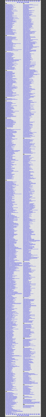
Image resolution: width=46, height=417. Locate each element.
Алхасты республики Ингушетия (9, 368)
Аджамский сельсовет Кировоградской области (10, 81)
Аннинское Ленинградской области (27, 91)
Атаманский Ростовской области (26, 307)
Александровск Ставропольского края (9, 238)
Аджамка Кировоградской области (9, 80)
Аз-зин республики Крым (8, 109)
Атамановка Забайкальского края (27, 302)
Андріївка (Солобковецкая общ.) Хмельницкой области (29, 70)
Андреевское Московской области (27, 49)
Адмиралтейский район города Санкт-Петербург (10, 88)
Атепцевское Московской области (27, 309)
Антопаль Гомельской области (26, 119)
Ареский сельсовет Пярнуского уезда (27, 181)
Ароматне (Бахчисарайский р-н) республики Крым (28, 203)
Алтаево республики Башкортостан (9, 350)
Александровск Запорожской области (9, 235)
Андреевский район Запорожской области (27, 44)
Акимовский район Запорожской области (10, 139)
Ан (27, 1)
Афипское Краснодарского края (26, 344)
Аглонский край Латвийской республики (9, 64)
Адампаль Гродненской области (9, 76)
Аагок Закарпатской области (8, 4)
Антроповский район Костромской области (28, 127)
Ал (22, 1)
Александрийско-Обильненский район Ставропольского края (12, 217)
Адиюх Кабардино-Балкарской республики (10, 85)
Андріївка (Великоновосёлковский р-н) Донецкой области (29, 64)
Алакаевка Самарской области (8, 188)
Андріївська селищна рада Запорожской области (28, 72)
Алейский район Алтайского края (9, 214)
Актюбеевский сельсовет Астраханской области (10, 164)
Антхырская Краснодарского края (27, 129)
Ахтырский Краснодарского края (26, 364)
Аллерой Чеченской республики (9, 328)
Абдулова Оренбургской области (9, 20)
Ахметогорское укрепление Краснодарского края (28, 353)
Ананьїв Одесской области (26, 11)
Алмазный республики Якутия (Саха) (9, 331)
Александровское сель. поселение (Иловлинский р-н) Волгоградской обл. (13, 263)
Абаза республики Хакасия (8, 10)
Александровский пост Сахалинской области (10, 249)
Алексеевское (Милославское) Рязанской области (11, 291)
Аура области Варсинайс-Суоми (26, 330)
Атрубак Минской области (26, 319)
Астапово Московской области (26, 285)
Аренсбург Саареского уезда (26, 180)
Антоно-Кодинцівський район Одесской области (28, 114)
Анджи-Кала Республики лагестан (27, 27)
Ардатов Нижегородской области (26, 172)
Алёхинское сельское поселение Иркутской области (11, 308)
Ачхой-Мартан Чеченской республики (27, 381)
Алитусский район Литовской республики (10, 317)
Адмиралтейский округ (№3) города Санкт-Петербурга (11, 87)
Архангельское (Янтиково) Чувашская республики (28, 239)
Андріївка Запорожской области (26, 67)
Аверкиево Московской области (9, 42)
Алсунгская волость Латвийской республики (10, 349)
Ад (12, 1)
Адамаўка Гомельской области (8, 74)
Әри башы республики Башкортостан (27, 407)
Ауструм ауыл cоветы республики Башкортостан (28, 332)
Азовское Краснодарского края (8, 115)
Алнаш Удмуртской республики (8, 340)
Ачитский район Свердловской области (27, 379)
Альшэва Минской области (8, 389)
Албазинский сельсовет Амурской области (10, 201)
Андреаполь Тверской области (26, 28)
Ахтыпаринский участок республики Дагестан (28, 362)
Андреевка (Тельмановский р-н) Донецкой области (28, 33)
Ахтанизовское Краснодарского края (27, 355)
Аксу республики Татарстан (8, 155)
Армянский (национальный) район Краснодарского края (29, 200)
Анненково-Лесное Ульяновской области (27, 88)
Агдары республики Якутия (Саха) (9, 58)
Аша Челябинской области (26, 385)
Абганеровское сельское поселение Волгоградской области (12, 18)
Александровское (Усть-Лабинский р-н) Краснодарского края (12, 260)
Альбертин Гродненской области (9, 372)
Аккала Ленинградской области (9, 140)
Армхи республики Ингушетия (26, 198)
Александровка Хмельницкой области (9, 232)
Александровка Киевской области (9, 228)
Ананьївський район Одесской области (27, 12)
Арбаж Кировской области (26, 161)
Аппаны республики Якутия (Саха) (27, 145)
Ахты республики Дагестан (26, 360)
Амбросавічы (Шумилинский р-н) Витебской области (11, 396)
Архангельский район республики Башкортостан (28, 232)
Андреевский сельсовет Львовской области (28, 48)
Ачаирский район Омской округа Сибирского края (28, 373)
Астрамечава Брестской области (26, 291)
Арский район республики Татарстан (27, 215)
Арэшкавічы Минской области (26, 260)
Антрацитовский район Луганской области (27, 126)
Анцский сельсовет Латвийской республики (28, 133)
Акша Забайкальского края (8, 172)
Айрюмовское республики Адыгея (9, 125)
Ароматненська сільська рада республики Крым (28, 205)
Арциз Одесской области (26, 249)
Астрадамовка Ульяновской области (27, 290)
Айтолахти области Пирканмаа (8, 126)
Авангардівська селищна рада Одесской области (11, 37)
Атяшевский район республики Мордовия (27, 322)
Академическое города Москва (8, 130)
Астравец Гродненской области (26, 288)
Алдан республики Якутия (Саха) (9, 208)
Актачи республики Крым (8, 161)
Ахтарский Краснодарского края (26, 356)
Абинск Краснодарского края (8, 22)
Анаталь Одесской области (26, 16)
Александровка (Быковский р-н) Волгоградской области (11, 223)
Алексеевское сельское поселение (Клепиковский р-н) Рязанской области (13, 293)
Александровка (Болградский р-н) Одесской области (11, 230)
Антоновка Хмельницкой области (26, 111)
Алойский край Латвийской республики (9, 345)
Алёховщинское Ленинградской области (10, 309)
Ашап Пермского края (25, 387)
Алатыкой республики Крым (8, 196)
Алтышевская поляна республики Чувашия (10, 359)
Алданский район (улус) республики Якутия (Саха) (11, 210)
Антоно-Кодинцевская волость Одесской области (28, 113)
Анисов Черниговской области (26, 84)
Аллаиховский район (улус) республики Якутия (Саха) (11, 324)
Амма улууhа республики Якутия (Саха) (9, 406)
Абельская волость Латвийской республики (10, 21)
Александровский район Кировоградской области (11, 252)
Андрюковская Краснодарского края (27, 61)
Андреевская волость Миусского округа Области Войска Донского (30, 39)
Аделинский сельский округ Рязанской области (10, 78)
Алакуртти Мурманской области (9, 189)
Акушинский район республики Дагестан (10, 168)
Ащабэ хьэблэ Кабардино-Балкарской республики (28, 394)
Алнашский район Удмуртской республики (10, 342)
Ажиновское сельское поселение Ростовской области (11, 99)
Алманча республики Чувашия (8, 333)
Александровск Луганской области (9, 236)
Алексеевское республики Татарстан (9, 290)
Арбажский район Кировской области (27, 162)
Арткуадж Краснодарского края (26, 222)
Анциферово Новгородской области (27, 131)
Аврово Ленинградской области (9, 47)
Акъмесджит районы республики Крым (9, 176)
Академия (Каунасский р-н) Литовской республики (11, 131)
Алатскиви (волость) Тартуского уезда (9, 195)
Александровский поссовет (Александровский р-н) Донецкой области (13, 248)
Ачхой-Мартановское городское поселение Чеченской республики (30, 382)
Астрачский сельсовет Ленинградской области (28, 293)
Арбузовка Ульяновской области (26, 164)
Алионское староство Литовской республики (10, 316)
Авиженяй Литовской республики (9, 44)
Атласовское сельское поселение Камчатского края (29, 314)
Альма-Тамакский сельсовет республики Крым (10, 378)
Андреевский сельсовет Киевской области (28, 47)
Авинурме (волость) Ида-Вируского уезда (10, 45)
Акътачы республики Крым (8, 178)
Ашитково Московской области (26, 390)
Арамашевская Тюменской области (27, 155)
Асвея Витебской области (26, 264)
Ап (29, 1)
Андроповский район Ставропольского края (28, 58)
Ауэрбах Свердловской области (26, 337)
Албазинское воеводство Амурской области (10, 202)
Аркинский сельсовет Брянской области (27, 192)
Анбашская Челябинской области (27, 17)
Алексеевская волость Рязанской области (10, 281)
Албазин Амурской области (8, 200)
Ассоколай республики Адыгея (26, 284)
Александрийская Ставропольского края (10, 215)
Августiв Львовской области (8, 40)
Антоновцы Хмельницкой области (27, 112)
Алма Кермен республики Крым (9, 332)
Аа (6, 1)
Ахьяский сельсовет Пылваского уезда (27, 369)
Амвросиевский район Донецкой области (10, 399)
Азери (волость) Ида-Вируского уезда (9, 108)
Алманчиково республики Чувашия (9, 334)
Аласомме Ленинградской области (9, 194)
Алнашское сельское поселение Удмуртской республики (11, 343)
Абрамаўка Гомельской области (9, 26)
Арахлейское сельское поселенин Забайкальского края (29, 160)
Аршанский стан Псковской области (27, 253)
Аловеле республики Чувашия (8, 344)
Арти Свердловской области (26, 221)
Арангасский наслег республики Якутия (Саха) (28, 157)
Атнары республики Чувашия (26, 316)
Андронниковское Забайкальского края (27, 57)
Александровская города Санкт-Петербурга (10, 239)
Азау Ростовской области (8, 104)
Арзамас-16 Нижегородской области (27, 184)
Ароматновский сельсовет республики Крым (28, 206)
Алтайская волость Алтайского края (9, 351)
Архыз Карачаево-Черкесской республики (27, 248)
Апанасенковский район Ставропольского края (28, 139)
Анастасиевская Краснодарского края (27, 13)
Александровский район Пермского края (10, 253)
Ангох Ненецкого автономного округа (27, 21)
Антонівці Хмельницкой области (26, 118)
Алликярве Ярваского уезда (8, 329)
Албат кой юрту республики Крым (9, 203)
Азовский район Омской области (9, 114)
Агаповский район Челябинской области (10, 54)
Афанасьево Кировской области (26, 339)
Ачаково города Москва (25, 375)
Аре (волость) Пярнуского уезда (26, 179)
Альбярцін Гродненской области (9, 374)
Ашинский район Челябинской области (27, 389)
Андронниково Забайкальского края (27, 55)
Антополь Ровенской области (26, 121)
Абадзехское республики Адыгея (9, 9)
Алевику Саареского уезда (8, 213)
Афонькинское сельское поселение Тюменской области (29, 345)
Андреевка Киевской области (26, 34)
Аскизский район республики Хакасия (27, 271)
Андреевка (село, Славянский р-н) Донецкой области (29, 32)
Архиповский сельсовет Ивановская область (28, 243)
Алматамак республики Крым (8, 336)
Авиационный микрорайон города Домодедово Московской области (13, 43)
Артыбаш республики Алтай (26, 225)
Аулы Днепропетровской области (26, 329)
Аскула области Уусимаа (26, 273)
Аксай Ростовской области (8, 147)
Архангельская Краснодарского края (27, 230)
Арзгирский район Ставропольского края (27, 186)
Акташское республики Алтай (8, 163)
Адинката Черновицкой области (9, 84)
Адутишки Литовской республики (9, 91)
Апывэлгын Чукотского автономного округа (28, 153)
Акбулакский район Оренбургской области (10, 135)
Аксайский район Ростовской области (9, 148)
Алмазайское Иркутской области (9, 330)
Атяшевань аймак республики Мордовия (27, 321)
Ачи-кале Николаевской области (26, 376)
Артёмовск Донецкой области (26, 217)
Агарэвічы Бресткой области (8, 56)
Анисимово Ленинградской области (27, 82)
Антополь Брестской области (26, 120)
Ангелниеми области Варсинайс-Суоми (27, 20)
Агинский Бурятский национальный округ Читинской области (12, 60)
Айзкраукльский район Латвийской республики (10, 122)
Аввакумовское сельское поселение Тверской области (11, 39)
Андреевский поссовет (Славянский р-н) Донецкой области (29, 41)
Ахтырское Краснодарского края (26, 365)
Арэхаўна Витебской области (26, 259)
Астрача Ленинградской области (26, 292)
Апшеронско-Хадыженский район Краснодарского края (29, 152)
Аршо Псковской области (26, 252)
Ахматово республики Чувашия (26, 350)
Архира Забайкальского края (26, 245)
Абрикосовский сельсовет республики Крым (10, 29)
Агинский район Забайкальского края (9, 61)
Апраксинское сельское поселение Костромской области (29, 146)
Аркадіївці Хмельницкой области (26, 190)
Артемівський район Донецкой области (27, 216)
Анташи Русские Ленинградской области (27, 100)
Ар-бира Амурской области (26, 163)
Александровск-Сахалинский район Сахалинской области (12, 267)
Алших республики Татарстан (8, 369)
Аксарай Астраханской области (9, 149)
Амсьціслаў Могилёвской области (9, 408)
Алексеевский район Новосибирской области (10, 286)
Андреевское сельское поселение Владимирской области (29, 50)
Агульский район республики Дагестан (9, 69)
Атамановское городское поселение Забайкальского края (29, 305)
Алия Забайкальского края (8, 318)
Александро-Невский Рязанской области (10, 269)
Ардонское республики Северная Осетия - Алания (28, 178)
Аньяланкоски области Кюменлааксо (27, 137)
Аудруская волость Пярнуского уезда (27, 325)
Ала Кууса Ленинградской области (9, 190)
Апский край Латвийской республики (27, 148)
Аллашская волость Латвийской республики (10, 327)
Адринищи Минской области (8, 90)
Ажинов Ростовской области (8, 98)
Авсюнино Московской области (8, 48)
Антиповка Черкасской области (26, 105)
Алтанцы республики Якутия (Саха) (9, 356)
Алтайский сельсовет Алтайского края (9, 353)
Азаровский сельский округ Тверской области (10, 103)
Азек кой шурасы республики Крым (9, 106)
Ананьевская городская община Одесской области (28, 10)
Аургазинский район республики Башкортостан (28, 331)
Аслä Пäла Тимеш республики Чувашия (27, 278)
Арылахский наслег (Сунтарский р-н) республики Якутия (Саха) (30, 258)
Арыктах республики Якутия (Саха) (27, 255)
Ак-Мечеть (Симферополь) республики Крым (10, 144)
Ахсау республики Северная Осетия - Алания (28, 354)
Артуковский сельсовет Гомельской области (28, 223)
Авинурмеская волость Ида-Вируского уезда (10, 46)
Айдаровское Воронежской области (9, 120)
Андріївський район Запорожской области (27, 76)
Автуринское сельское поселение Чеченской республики (11, 50)
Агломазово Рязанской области (9, 63)
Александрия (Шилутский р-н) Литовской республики (11, 220)
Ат (34, 1)
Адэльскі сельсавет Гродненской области (10, 96)
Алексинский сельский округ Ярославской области (11, 297)
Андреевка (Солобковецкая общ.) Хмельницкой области (29, 37)
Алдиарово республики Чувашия (9, 211)
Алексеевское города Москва (8, 289)
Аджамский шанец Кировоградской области (10, 82)
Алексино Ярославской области (9, 296)
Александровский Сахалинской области (9, 245)
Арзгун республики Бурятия (26, 187)
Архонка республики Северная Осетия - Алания (28, 246)
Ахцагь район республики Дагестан (27, 366)
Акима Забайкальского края (8, 137)
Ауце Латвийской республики (26, 335)
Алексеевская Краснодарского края (9, 280)
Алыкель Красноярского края (8, 370)
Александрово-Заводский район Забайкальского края (11, 234)
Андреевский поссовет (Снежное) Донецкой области (29, 42)
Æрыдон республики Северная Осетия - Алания (28, 405)
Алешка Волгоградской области (9, 304)
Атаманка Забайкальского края (26, 301)
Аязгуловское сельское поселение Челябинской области (29, 399)
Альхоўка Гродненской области (9, 385)
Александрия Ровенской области (9, 221)
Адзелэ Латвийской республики (9, 83)
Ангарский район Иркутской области (27, 18)
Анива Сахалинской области (26, 80)
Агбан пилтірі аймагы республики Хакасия (10, 57)
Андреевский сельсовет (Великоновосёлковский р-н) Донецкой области (31, 46)
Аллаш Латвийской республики (8, 326)
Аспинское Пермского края (26, 282)
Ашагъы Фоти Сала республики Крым (27, 386)
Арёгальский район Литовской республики (28, 182)
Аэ (24, 2)
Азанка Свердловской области (8, 102)
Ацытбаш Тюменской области (26, 370)
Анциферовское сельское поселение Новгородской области (30, 132)
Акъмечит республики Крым (8, 177)
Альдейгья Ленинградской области (9, 375)
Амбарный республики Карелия (9, 394)
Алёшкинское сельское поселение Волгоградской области (12, 313)
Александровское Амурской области (9, 258)
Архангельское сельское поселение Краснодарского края (29, 241)
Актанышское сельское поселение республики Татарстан (11, 160)
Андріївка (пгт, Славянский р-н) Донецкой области (28, 65)
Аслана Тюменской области (26, 276)
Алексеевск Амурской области (8, 279)
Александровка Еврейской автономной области (10, 227)
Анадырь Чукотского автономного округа (27, 7)
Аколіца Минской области (8, 146)
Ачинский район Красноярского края (27, 378)
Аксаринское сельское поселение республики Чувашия (11, 151)
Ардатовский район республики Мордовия (27, 175)
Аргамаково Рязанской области (26, 165)
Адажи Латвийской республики (8, 72)
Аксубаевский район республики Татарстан (10, 156)
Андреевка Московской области (26, 35)
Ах (17, 2)
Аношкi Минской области (26, 99)
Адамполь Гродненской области (9, 77)
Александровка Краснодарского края (9, 229)
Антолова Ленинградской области (27, 107)
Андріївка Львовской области (26, 68)
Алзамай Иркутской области (8, 319)
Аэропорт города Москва (26, 396)
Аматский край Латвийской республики (9, 393)
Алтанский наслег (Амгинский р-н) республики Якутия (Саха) (12, 355)
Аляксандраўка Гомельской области (9, 390)
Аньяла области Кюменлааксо (26, 136)
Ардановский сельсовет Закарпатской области (28, 171)
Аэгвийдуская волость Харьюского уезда (27, 397)
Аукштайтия (24, 328)
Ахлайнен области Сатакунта (26, 349)
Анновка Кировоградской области (27, 92)
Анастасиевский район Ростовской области (28, 14)
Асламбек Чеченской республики (26, 275)
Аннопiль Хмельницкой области (26, 98)
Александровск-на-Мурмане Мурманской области (11, 257)
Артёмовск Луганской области (26, 218)
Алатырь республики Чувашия (8, 198)
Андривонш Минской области (26, 52)
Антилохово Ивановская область (26, 103)
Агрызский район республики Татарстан (9, 68)
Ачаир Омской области (25, 372)
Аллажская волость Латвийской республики (10, 323)
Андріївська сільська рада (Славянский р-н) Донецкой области (30, 74)
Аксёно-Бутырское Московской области (9, 152)
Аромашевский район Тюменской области (27, 211)
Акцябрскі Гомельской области (8, 169)
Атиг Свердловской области (26, 310)
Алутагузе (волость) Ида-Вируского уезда (10, 363)
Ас (32, 1)
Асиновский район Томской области (27, 268)
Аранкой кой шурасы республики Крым (27, 158)
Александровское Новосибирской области (10, 266)
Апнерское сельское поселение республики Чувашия (29, 143)
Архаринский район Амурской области (27, 242)
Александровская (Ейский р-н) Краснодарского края (11, 240)
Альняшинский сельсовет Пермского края (10, 383)
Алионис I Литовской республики (9, 315)
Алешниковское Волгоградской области (9, 306)
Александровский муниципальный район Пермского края (11, 247)
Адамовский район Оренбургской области (10, 75)
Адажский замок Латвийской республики (10, 73)
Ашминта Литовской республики (26, 391)
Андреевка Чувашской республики (27, 38)
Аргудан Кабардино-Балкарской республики (28, 169)
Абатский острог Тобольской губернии (9, 13)
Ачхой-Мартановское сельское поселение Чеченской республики (30, 383)
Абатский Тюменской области (8, 14)
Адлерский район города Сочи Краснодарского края (11, 86)
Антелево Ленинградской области (27, 101)
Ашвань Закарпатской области (26, 388)
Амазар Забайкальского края (8, 392)
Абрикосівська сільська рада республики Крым (10, 30)
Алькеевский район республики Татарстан (10, 376)
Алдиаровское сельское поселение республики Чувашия (11, 212)
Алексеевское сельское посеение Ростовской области (11, 292)
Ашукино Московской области (26, 393)
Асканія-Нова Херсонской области (27, 270)
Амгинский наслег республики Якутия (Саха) (10, 403)
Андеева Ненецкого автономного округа (27, 26)
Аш (22, 2)
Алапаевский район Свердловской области (10, 193)
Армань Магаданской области (26, 195)
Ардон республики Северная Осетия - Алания (28, 177)
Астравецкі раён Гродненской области (27, 289)
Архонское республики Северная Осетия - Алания (28, 247)
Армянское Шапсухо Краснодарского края (27, 201)
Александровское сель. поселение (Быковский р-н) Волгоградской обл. (13, 262)
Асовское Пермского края (26, 280)
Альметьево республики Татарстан (9, 380)
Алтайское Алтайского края (8, 354)
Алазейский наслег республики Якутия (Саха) (10, 186)
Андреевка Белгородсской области (27, 29)
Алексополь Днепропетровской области (9, 298)
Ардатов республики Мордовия (26, 173)
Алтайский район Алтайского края (9, 352)
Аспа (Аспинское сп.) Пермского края (27, 281)
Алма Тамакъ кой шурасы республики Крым (10, 339)
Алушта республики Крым (8, 364)
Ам (24, 1)
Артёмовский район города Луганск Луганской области (29, 219)
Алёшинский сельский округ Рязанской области (10, 311)
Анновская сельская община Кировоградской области (29, 93)
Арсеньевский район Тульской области (27, 214)
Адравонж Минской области (8, 89)
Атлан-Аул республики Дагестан (26, 313)
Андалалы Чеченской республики (27, 22)
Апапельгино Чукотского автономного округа (28, 140)
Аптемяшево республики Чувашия (27, 149)
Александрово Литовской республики (9, 233)
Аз (16, 1)
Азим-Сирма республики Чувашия (9, 110)
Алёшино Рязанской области (8, 310)
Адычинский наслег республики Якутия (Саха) (10, 95)
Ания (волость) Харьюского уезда (27, 85)
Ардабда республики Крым (26, 170)
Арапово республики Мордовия (26, 159)
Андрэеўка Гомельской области (26, 60)
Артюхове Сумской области (26, 227)
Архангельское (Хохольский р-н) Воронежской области (29, 234)
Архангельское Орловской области (27, 237)
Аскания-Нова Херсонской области (27, 269)
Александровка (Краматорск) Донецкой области (10, 226)
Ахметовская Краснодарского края (27, 352)
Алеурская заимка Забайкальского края (9, 301)
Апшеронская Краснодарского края (27, 150)
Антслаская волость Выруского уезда (27, 128)
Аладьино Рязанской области (8, 185)
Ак (20, 1)
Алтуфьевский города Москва (8, 357)
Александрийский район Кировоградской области (11, 216)
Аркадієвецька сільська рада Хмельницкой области (29, 191)
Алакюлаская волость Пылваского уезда (10, 191)
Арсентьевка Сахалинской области (27, 213)
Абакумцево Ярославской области (9, 12)
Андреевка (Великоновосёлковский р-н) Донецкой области (29, 31)
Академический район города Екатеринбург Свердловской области (13, 129)
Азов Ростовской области (8, 113)
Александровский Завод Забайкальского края (10, 246)
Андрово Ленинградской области (26, 54)
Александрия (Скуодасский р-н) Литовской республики (11, 219)
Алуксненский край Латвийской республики (10, 361)
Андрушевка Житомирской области (27, 59)
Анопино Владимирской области (26, 97)
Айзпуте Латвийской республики (9, 123)
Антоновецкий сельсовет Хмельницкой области (28, 108)
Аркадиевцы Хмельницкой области (27, 189)
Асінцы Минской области (26, 296)
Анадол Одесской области (26, 5)
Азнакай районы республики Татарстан (9, 112)
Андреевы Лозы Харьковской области (27, 51)
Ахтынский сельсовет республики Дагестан (28, 361)
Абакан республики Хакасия (8, 11)
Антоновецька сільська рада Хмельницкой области (29, 109)
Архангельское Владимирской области (27, 233)
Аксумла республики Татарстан (9, 157)
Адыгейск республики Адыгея (8, 94)
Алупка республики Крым (8, 362)
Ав (8, 1)
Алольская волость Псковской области (9, 346)
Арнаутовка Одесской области (26, 202)
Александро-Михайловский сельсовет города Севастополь (12, 268)
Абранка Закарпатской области (9, 27)
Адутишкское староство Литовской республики (10, 92)
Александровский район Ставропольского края (10, 254)
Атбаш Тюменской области (26, 308)
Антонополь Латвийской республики (27, 115)
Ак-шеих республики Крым (8, 173)
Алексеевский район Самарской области (10, 288)
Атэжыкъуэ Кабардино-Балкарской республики (28, 320)
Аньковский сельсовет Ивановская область (28, 135)
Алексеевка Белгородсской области (9, 273)
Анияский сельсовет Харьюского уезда (27, 86)
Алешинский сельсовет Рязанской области (10, 302)
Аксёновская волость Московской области (10, 153)
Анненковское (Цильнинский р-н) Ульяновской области (29, 89)
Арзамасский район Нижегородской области (28, 185)
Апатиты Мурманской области (26, 142)
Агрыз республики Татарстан (8, 66)
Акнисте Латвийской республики (9, 145)
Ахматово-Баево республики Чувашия (27, 351)
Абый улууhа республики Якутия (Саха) (9, 33)
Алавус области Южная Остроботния (9, 183)
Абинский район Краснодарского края (9, 23)
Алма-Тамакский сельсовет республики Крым (10, 338)
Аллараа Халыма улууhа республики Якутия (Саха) (11, 325)
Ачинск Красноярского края (26, 377)
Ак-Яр (6, 179)
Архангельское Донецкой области (27, 235)
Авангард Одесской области (8, 36)
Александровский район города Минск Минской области (11, 251)
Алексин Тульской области (8, 295)
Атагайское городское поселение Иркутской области (29, 299)
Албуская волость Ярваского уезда (9, 205)
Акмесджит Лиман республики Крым (9, 143)
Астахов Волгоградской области (26, 287)
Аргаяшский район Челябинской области (27, 168)
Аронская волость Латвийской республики (28, 212)
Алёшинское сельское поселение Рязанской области (11, 312)
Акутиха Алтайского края (8, 167)
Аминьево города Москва (8, 405)
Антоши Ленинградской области (26, 123)
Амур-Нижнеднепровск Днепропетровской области (11, 410)
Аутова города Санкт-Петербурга (26, 333)
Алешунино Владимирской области (9, 307)
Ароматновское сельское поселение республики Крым (29, 207)
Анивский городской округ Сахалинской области (28, 81)
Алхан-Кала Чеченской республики (9, 365)
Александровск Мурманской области (9, 237)
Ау (36, 1)
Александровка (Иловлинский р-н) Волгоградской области (12, 224)
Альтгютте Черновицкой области (9, 384)
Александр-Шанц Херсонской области (9, 272)
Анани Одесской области (26, 8)
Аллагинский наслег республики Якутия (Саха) (10, 322)
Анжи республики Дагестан (26, 78)
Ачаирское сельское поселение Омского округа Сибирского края (30, 374)
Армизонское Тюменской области (27, 197)
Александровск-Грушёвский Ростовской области (10, 243)
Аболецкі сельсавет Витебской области (9, 25)
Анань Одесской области (26, 9)
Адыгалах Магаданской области (9, 93)
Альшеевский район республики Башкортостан (10, 386)
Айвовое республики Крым (8, 119)
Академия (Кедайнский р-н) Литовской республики (11, 132)
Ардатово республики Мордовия (26, 174)
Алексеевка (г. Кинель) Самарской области (10, 276)
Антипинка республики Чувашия (26, 104)
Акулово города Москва (8, 165)
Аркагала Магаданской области (26, 188)
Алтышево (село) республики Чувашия (9, 358)
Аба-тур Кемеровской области (8, 16)
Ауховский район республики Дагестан (27, 334)
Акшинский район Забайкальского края (9, 174)
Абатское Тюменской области (8, 15)
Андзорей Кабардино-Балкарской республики (28, 23)
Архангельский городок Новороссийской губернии (28, 231)
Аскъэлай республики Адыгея (26, 274)
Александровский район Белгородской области (10, 250)
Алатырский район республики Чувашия (10, 197)
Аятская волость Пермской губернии (27, 400)
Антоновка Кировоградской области (27, 110)
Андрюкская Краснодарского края (27, 62)
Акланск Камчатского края (8, 141)
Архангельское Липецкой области (27, 236)
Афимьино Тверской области (26, 341)
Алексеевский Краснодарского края (9, 283)
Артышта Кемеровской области (26, 226)
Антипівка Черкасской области (26, 106)
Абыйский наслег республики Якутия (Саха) (10, 32)
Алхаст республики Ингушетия (8, 367)
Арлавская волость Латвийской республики (28, 194)
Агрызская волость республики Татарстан (10, 67)
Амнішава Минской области (8, 407)
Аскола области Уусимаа (26, 272)
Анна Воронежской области (26, 87)
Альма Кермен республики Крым (9, 377)
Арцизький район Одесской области (27, 250)
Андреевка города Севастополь (26, 30)
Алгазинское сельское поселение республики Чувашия (11, 207)
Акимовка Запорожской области (9, 138)
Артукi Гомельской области (26, 224)
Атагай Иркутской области (26, 298)
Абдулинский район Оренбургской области (10, 19)
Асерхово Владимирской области (27, 265)
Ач (19, 2)
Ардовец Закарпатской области (26, 176)
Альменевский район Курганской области (10, 379)
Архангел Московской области (26, 228)
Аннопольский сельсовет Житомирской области (28, 96)
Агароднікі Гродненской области (9, 55)
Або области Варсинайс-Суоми (8, 24)
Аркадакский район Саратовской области (27, 193)
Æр (28, 2)
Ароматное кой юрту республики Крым (27, 209)
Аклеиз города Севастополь (8, 142)
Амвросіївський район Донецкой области (10, 400)
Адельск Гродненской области (8, 79)
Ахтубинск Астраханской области (27, 358)
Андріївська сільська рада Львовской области (28, 75)
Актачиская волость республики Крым (9, 162)
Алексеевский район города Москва (9, 285)
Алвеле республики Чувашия (8, 206)
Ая (26, 2)
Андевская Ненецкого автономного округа (27, 24)
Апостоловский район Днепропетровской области (28, 144)
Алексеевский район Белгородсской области (10, 284)
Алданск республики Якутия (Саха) (9, 209)
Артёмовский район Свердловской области (28, 220)
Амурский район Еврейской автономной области (10, 412)
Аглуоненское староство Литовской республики (10, 65)
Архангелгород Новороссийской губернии (27, 229)
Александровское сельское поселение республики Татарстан (12, 264)
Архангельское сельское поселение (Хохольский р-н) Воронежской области (31, 240)
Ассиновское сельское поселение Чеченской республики (29, 283)
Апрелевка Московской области (26, 147)
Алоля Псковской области (8, 347)
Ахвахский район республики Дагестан (27, 348)
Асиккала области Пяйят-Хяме (26, 267)
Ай (18, 1)
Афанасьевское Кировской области (27, 340)
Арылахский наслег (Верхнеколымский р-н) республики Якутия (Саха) (31, 257)
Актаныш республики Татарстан (9, 158)
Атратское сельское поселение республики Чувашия (29, 318)
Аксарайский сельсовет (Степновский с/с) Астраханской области (12, 150)
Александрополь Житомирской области (9, 271)
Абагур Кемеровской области (8, 7)
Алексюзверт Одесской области (9, 300)
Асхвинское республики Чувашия (26, 294)
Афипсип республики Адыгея (26, 342)
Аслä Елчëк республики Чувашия (26, 277)
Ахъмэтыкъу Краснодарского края (27, 367)
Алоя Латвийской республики (8, 348)
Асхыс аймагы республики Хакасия (27, 295)
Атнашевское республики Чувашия (27, 317)
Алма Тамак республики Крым (8, 337)
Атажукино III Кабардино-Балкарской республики (28, 300)
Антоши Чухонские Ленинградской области (28, 124)
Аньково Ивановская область (26, 134)
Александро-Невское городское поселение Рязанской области (12, 270)
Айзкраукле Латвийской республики (9, 121)
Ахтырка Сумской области (26, 363)
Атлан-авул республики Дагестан (26, 312)
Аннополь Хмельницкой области (26, 95)
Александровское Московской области (9, 261)
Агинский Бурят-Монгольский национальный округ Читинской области (13, 59)
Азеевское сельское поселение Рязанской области (11, 105)
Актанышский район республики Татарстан (10, 159)
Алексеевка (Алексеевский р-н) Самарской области (11, 275)
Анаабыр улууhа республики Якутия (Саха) (28, 4)
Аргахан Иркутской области (26, 166)
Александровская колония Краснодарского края (10, 241)
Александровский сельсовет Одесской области (10, 256)
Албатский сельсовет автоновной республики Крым (11, 204)
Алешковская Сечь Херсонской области (9, 305)
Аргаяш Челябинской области (26, 167)
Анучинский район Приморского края (27, 130)
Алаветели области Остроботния (9, 182)
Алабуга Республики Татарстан (8, 181)
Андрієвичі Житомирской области (27, 77)
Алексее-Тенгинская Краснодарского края (10, 294)
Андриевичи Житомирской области (27, 53)
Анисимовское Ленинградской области (27, 83)
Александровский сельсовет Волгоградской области (11, 255)
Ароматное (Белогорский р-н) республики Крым (28, 208)
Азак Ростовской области (8, 101)
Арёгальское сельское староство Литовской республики (29, 183)
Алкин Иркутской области (8, 320)
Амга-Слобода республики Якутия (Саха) (10, 401)
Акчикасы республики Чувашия (9, 171)
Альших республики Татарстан (8, 387)
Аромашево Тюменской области (26, 210)
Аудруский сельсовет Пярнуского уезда (27, 326)
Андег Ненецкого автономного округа (27, 25)
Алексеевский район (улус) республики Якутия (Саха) (11, 287)
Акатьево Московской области (8, 133)
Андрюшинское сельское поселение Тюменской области (29, 63)
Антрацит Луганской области (26, 125)
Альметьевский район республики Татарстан (10, 381)
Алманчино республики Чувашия (9, 335)
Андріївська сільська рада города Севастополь (28, 73)
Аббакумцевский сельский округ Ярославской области (11, 17)
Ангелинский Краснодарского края (27, 19)
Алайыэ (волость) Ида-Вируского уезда (9, 187)
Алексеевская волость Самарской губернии (10, 282)
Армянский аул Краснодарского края (27, 199)
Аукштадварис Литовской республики (27, 327)
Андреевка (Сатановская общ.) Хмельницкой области (29, 36)
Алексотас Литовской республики (9, 299)
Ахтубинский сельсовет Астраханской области (28, 359)
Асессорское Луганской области (26, 266)
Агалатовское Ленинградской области (9, 53)
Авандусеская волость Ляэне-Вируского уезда (10, 38)
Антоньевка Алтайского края (26, 116)
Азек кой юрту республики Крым (9, 107)
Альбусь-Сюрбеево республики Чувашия (10, 373)
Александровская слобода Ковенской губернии (10, 242)
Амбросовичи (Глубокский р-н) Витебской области (11, 397)
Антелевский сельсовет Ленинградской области (28, 102)
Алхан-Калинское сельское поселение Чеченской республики (12, 366)
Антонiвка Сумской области (26, 117)
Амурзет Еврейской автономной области (10, 409)
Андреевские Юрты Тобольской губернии (27, 40)
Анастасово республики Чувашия (27, 15)
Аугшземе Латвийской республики (27, 324)
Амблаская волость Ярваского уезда (9, 395)
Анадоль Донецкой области (26, 6)
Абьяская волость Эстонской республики (10, 34)
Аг (10, 1)
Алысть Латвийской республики (9, 371)
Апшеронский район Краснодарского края (27, 151)
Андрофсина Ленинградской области (27, 56)
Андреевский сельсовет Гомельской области (28, 45)
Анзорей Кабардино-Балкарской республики (28, 79)
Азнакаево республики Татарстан (9, 111)
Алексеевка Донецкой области (8, 274)
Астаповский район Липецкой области (27, 286)
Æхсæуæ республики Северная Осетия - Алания (28, 406)
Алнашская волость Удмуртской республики (10, 341)
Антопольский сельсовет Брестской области (28, 122)
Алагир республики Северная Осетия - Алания (10, 184)
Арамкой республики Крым (26, 156)
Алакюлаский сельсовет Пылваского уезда (10, 192)
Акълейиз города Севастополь (8, 175)
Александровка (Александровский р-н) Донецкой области (11, 225)
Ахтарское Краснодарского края (26, 357)
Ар (31, 1)
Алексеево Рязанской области (8, 277)
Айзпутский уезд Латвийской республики (10, 124)
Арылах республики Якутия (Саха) (27, 256)
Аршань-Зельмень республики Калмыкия (27, 254)
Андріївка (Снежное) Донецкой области (27, 66)
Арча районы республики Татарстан (27, 251)
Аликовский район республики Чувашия (9, 314)
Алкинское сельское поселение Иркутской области (11, 321)
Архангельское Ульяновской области (27, 238)
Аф (39, 1)
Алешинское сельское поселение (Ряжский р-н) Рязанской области (13, 303)
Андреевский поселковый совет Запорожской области (29, 43)
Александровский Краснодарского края (9, 244)
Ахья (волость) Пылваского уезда (27, 368)
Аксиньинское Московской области (9, 154)
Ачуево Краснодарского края (26, 380)
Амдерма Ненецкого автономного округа (10, 404)
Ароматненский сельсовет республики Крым (28, 204)
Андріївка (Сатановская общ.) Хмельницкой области (29, 69)
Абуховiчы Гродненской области (9, 31)
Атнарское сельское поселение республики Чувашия (29, 315)
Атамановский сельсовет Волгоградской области (28, 303)
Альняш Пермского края (8, 382)
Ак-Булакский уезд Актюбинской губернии (10, 136)
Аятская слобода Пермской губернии (27, 401)
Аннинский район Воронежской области (27, 90)
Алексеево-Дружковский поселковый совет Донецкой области (12, 278)
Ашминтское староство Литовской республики (28, 392)
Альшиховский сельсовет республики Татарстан (10, 388)
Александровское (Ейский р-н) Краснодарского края (11, 259)
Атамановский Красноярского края (27, 304)
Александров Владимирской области (9, 222)
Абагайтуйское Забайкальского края (9, 6)
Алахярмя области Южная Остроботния (10, 199)
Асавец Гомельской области (26, 262)
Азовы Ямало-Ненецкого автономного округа (10, 116)
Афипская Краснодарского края (26, 343)
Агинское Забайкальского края (8, 62)
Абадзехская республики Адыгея (9, 8)
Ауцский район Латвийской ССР (26, 336)
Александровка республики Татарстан (9, 231)
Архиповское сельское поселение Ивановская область (29, 244)
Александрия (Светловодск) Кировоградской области (11, 218)
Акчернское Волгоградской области (9, 170)
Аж (14, 1)
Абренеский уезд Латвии (8, 28)
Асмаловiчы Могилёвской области (27, 279)
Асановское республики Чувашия (27, 263)
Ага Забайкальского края (8, 52)
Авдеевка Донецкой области (8, 41)
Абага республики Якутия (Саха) (9, 5)
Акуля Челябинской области (8, 166)
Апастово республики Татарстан (26, 141)
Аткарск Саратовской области (26, 311)
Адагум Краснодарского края (8, 71)
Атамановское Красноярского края (27, 306)
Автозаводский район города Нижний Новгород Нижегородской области (13, 49)
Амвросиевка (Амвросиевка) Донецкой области (10, 398)
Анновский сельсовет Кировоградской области (28, 94)
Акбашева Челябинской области (9, 134)
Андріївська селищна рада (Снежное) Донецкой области (29, 71)
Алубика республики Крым (8, 360)
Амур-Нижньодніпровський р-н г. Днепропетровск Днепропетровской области (14, 411)
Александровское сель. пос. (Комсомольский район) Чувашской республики (14, 265)
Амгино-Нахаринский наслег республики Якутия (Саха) (11, 402)
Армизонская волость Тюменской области (27, 196)
